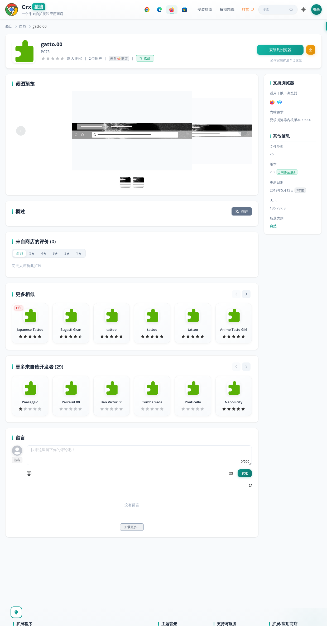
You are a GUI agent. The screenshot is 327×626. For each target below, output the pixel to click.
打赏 (248, 9)
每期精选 (227, 9)
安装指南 (205, 9)
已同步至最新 (286, 172)
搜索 (278, 9)
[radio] (19, 253)
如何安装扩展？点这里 (286, 60)
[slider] (53, 58)
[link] (9, 26)
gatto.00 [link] (39, 26)
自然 (22, 26)
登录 (316, 9)
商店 (9, 26)
